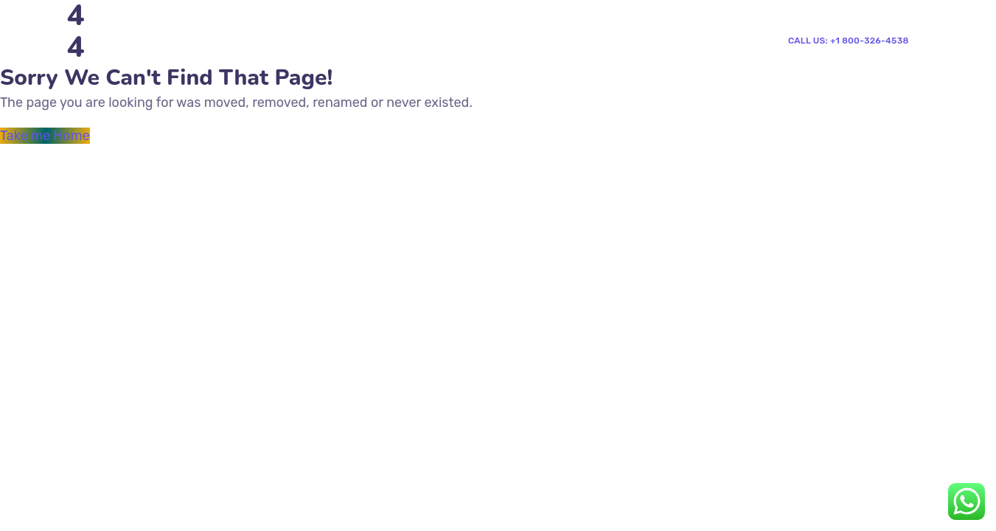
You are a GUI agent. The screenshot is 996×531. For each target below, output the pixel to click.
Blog (403, 54)
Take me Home (45, 136)
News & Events (239, 113)
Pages (268, 54)
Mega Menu (338, 54)
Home (214, 54)
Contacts (511, 54)
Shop (450, 54)
